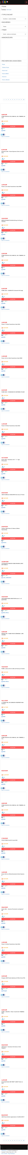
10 (23, 1140)
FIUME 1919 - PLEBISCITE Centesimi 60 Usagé (12, 290)
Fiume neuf (4, 70)
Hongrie (5, 990)
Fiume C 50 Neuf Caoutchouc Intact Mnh (10, 425)
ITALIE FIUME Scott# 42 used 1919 (9, 840)
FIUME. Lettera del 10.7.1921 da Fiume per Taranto (13, 668)
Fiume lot (4, 76)
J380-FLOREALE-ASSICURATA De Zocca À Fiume (12, 494)
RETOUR (9, 9)
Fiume (3, 64)
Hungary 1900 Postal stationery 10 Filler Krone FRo (13, 978)
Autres (4, 542)
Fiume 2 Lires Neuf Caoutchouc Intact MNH (11, 186)
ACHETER (12, 126)
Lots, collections (7, 577)
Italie (4, 130)
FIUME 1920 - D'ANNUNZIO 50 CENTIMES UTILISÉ (12, 392)
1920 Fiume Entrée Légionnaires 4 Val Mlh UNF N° (12, 1116)
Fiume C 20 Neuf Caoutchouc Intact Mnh (10, 944)
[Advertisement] (14, 49)
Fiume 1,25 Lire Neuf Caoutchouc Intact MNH (11, 358)
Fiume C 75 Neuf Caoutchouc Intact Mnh (10, 324)
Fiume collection (6, 79)
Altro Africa (6, 612)
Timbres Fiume (5, 67)
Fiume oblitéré (5, 73)
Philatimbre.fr (4, 1150)
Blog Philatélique (11, 1153)
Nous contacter (4, 1153)
